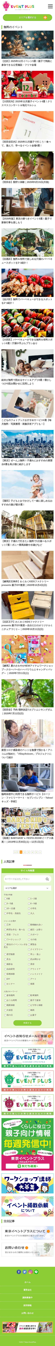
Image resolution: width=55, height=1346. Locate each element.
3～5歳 (8, 903)
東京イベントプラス (18, 6)
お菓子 (32, 1015)
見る (7, 959)
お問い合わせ (27, 1313)
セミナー (9, 984)
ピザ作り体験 (35, 1005)
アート (32, 979)
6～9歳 (32, 903)
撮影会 (8, 964)
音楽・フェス (11, 934)
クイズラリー (35, 949)
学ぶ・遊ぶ (34, 954)
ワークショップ (12, 939)
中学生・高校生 (12, 913)
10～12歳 (9, 908)
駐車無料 (33, 995)
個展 (31, 984)
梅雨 (31, 1010)
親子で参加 (34, 1000)
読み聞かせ (34, 959)
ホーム (27, 1282)
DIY (7, 979)
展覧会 (32, 944)
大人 (31, 913)
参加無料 (9, 995)
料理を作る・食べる (14, 929)
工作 (7, 924)
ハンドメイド (35, 974)
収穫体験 (9, 974)
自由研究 (9, 969)
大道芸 (8, 1010)
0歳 (7, 898)
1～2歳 (32, 898)
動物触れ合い (35, 924)
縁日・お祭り (35, 929)
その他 (32, 939)
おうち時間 (10, 1000)
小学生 (32, 908)
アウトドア (34, 969)
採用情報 (27, 1305)
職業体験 (9, 1005)
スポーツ (33, 934)
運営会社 (27, 1290)
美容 (31, 964)
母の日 (8, 1015)
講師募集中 (27, 1297)
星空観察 (9, 954)
